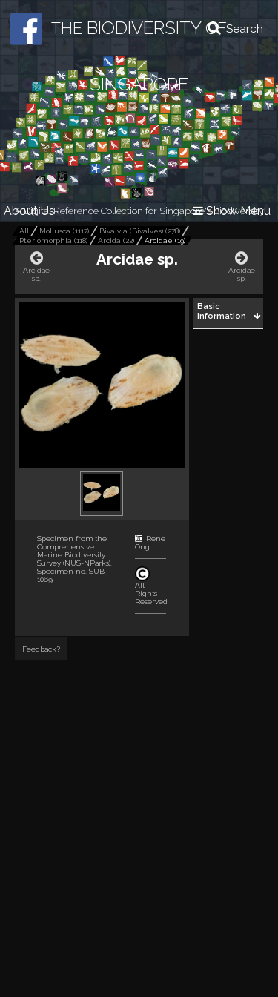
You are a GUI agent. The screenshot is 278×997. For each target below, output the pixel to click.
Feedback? (41, 649)
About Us (29, 211)
